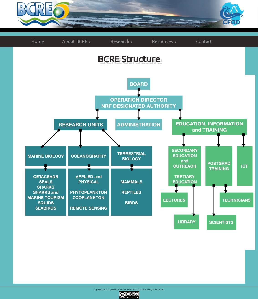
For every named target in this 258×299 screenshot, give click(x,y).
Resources (165, 42)
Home (37, 41)
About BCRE (77, 42)
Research (122, 42)
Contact (204, 41)
